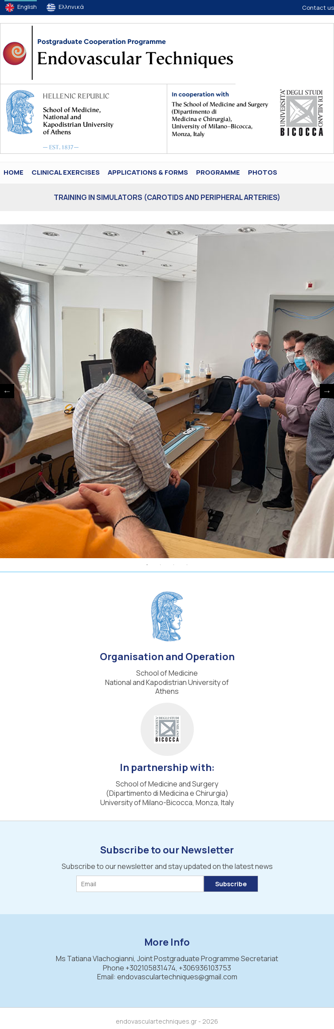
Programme (218, 172)
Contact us (318, 8)
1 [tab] (147, 564)
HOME (14, 172)
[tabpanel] (167, 391)
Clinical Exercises (65, 172)
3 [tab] (173, 564)
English (27, 7)
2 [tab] (160, 564)
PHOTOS (262, 172)
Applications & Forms (148, 172)
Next (327, 391)
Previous (7, 391)
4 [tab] (187, 564)
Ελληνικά (71, 7)
